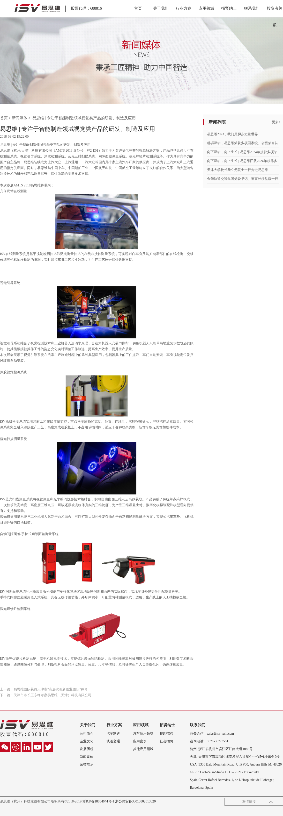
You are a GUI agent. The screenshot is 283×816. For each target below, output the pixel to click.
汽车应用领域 (143, 733)
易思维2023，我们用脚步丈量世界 (232, 134)
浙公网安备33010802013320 (135, 801)
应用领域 (206, 8)
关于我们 (161, 8)
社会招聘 (166, 741)
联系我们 (252, 8)
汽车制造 (113, 733)
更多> (276, 122)
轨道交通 (113, 741)
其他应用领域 (143, 749)
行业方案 (183, 8)
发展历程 (86, 749)
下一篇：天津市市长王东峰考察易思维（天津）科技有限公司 (45, 695)
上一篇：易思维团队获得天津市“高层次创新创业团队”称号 (44, 689)
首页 (138, 8)
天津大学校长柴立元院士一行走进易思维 (237, 170)
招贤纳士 (229, 8)
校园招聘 (166, 733)
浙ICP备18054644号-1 (98, 801)
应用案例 (140, 741)
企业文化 (86, 741)
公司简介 (86, 733)
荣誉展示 (86, 764)
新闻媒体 (19, 118)
